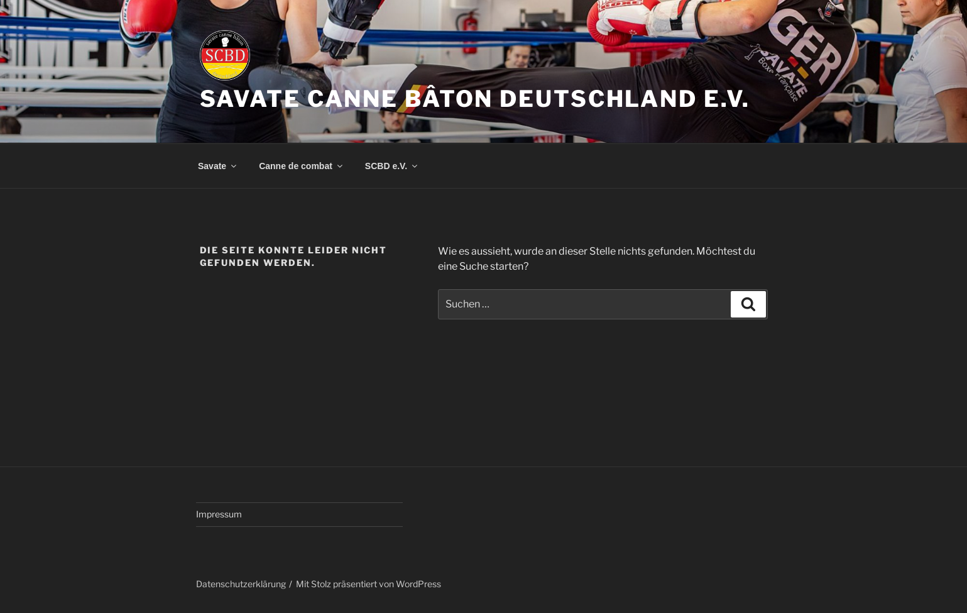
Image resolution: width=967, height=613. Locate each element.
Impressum (219, 514)
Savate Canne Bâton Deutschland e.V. (475, 99)
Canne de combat (301, 166)
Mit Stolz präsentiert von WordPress (368, 583)
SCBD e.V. (392, 166)
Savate (218, 166)
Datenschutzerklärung (241, 583)
